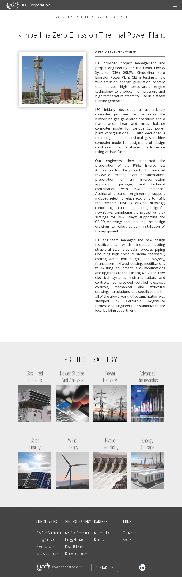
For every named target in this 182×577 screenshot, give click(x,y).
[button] (94, 5)
